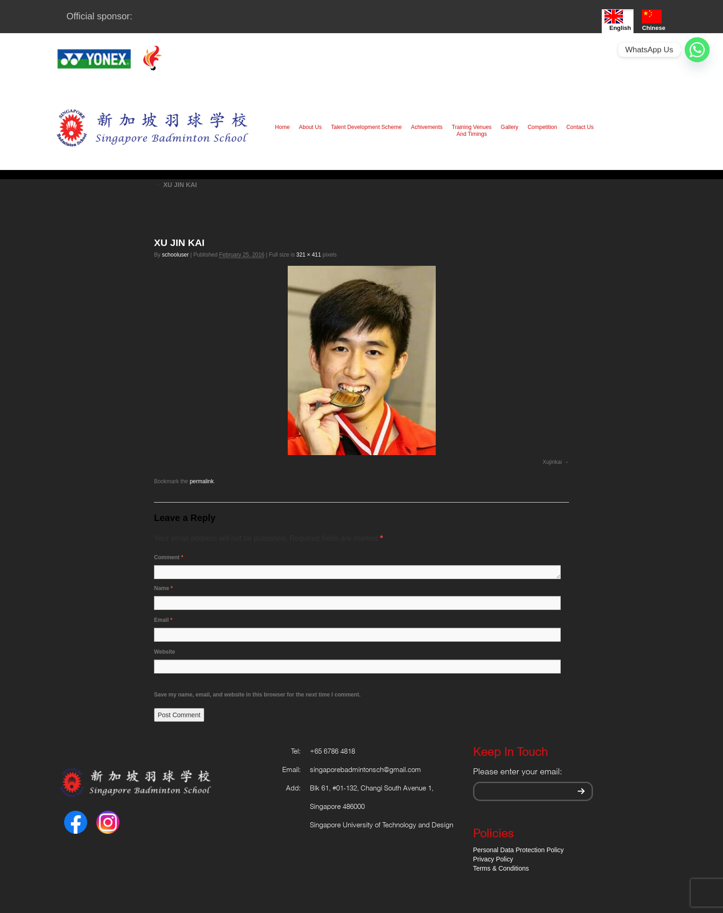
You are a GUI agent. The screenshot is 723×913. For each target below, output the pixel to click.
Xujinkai (552, 462)
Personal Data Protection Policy (518, 850)
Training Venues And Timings (472, 130)
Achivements (427, 127)
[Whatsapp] (697, 49)
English (617, 20)
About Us (310, 127)
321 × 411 (308, 255)
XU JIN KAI (175, 184)
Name (163, 588)
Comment (168, 557)
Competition (542, 127)
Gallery (509, 127)
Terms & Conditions (501, 868)
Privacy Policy (493, 859)
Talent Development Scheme (366, 127)
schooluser (175, 255)
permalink (201, 481)
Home (282, 127)
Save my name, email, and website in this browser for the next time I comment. (257, 694)
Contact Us (579, 127)
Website (164, 652)
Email (163, 620)
